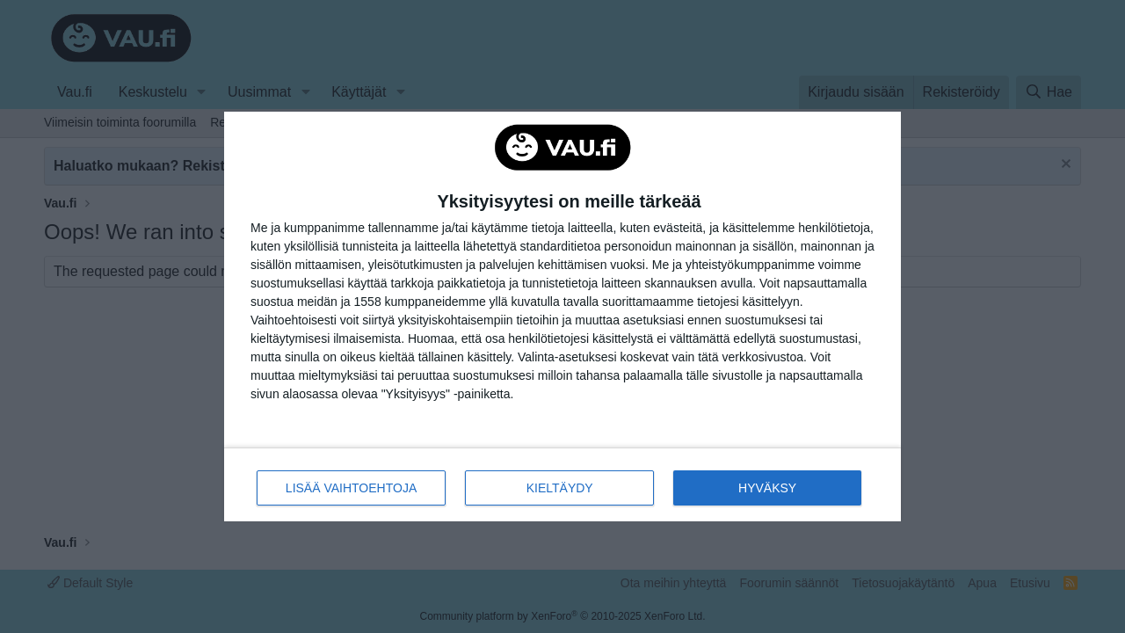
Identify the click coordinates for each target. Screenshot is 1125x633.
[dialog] (562, 317)
